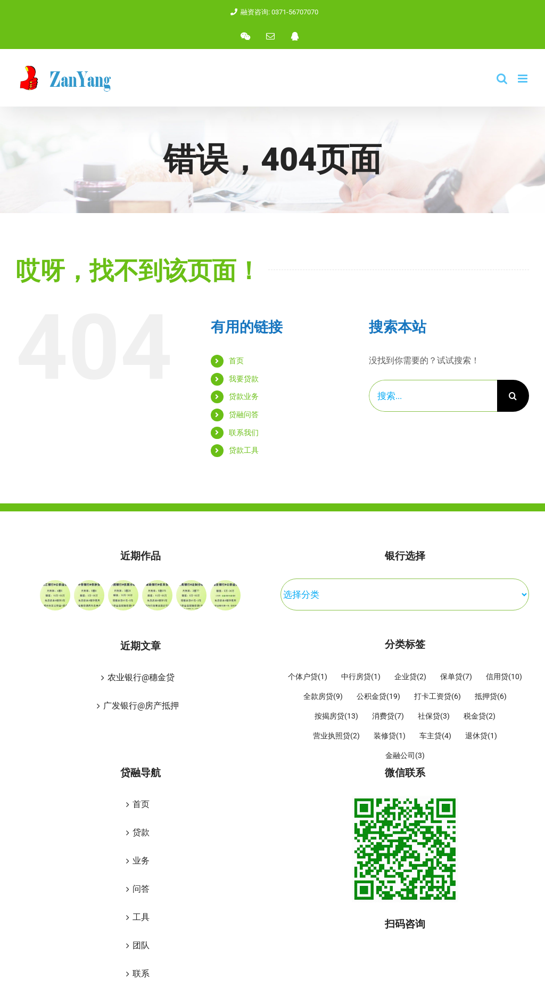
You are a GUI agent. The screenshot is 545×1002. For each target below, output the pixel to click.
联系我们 (244, 432)
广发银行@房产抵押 (141, 705)
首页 (236, 360)
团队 (141, 945)
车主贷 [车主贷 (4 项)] (435, 736)
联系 (141, 973)
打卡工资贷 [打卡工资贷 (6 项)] (437, 697)
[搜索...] (433, 396)
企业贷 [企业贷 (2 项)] (410, 677)
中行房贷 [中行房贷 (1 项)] (361, 677)
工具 (141, 917)
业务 (141, 861)
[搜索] (513, 396)
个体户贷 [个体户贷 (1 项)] (307, 677)
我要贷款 (244, 378)
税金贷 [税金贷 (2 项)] (480, 716)
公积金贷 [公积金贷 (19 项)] (378, 697)
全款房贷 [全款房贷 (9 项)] (323, 697)
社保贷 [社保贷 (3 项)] (434, 716)
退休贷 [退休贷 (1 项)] (481, 736)
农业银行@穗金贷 (141, 677)
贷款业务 (244, 396)
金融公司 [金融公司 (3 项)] (405, 756)
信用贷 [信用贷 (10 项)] (504, 677)
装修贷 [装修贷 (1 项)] (390, 736)
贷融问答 (244, 414)
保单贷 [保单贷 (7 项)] (456, 677)
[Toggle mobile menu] (523, 78)
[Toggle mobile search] (502, 78)
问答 (141, 889)
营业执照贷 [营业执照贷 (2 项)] (336, 736)
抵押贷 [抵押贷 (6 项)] (491, 697)
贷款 (141, 832)
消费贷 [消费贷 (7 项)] (388, 716)
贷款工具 (244, 450)
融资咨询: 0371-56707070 (272, 12)
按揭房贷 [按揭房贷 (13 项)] (336, 716)
